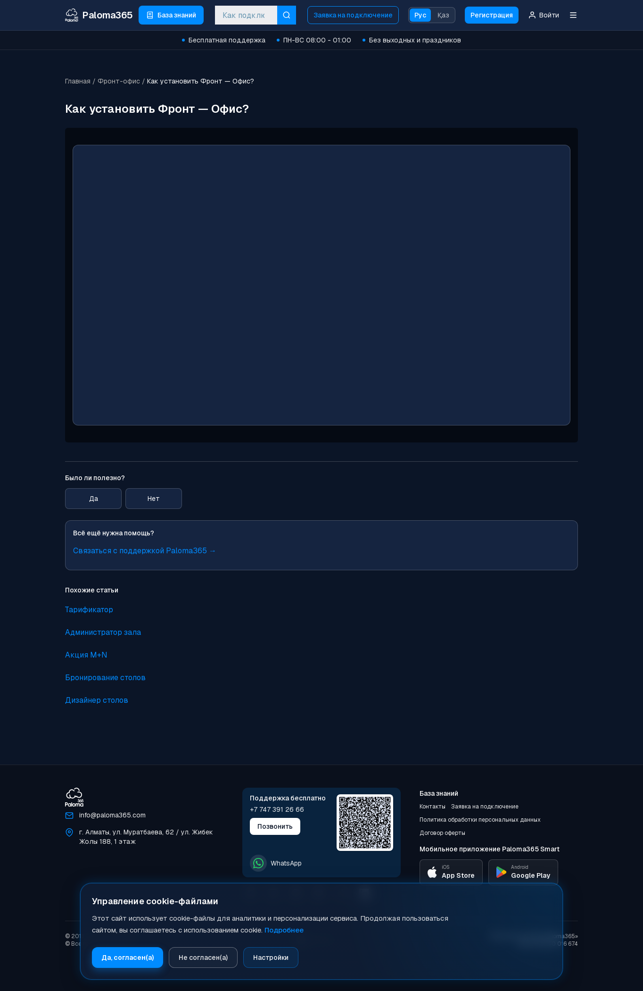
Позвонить (275, 826)
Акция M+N (86, 655)
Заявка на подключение (353, 15)
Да (93, 498)
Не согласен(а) (203, 957)
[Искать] (286, 15)
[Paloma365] (74, 797)
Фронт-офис (119, 81)
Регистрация (491, 15)
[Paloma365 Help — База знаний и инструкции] (99, 15)
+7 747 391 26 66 (277, 809)
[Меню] (573, 15)
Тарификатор (89, 610)
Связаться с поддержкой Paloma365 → (144, 551)
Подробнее (284, 929)
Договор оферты (442, 833)
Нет (154, 498)
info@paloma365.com (112, 815)
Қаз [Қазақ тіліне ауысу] (443, 15)
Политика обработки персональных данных (480, 820)
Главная (78, 81)
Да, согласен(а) (127, 957)
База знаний (439, 793)
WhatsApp (276, 863)
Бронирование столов (105, 678)
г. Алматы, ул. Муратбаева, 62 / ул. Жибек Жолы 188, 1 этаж (146, 837)
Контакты (432, 806)
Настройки (271, 957)
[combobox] (246, 15)
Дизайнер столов (96, 700)
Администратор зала (103, 632)
